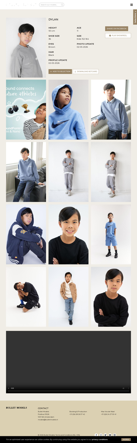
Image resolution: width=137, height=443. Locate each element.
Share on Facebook (116, 29)
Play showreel (118, 36)
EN (78, 435)
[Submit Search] (62, 5)
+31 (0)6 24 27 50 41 (108, 414)
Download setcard (85, 71)
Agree (126, 440)
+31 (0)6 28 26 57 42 (77, 414)
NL (74, 435)
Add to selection (60, 71)
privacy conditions (100, 440)
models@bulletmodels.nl (48, 420)
